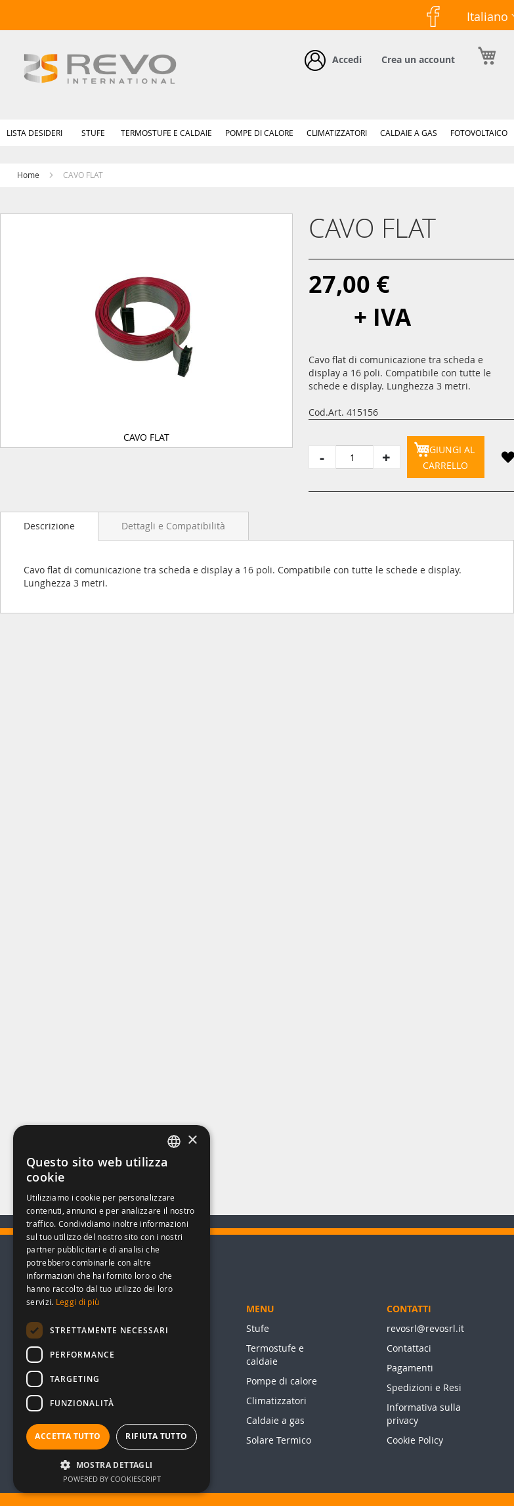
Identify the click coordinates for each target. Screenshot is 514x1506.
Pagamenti (410, 1368)
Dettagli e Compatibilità (173, 526)
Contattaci (409, 1348)
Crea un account (418, 59)
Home (28, 174)
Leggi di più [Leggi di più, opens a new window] (78, 1301)
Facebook (419, 39)
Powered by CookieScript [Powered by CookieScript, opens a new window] (112, 1479)
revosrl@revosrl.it (425, 1328)
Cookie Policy (415, 1440)
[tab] (49, 526)
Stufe (257, 1328)
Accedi (347, 59)
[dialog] (111, 1309)
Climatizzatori (276, 1400)
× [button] (192, 1140)
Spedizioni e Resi (424, 1387)
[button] (507, 459)
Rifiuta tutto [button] (156, 1436)
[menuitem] (34, 133)
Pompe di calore (281, 1381)
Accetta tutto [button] (67, 1436)
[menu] (257, 133)
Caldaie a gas (275, 1420)
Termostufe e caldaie (275, 1354)
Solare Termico (278, 1440)
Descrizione (49, 526)
